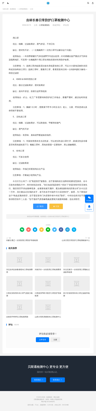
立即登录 (42, 340)
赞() (40, 206)
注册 (55, 340)
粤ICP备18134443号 (48, 402)
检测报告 (48, 3)
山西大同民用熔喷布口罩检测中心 (48, 317)
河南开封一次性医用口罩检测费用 (48, 270)
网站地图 (57, 397)
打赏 (56, 206)
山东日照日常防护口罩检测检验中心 (76, 240)
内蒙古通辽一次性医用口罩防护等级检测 (22, 240)
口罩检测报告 (23, 9)
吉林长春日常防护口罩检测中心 (48, 20)
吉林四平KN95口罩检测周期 (17, 317)
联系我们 (38, 380)
